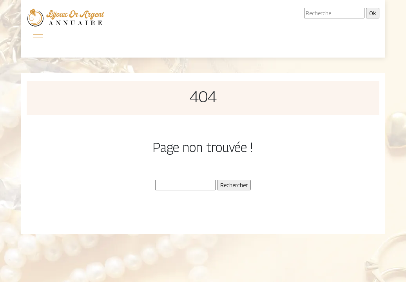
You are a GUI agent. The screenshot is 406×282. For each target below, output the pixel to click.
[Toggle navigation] (38, 39)
